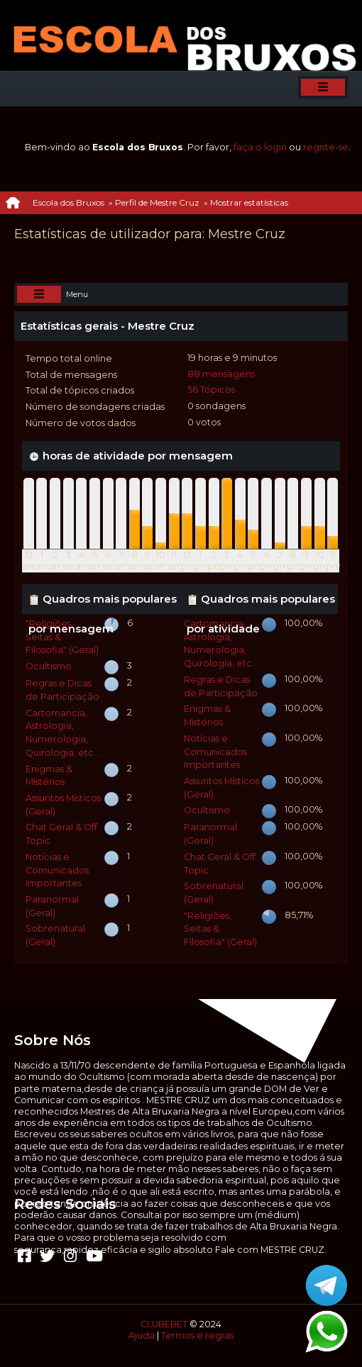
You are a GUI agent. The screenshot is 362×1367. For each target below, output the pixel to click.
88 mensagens (221, 374)
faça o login (260, 147)
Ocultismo (49, 666)
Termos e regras (197, 1335)
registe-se (326, 147)
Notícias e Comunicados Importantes (57, 870)
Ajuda (141, 1335)
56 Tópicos (211, 389)
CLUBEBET (164, 1324)
